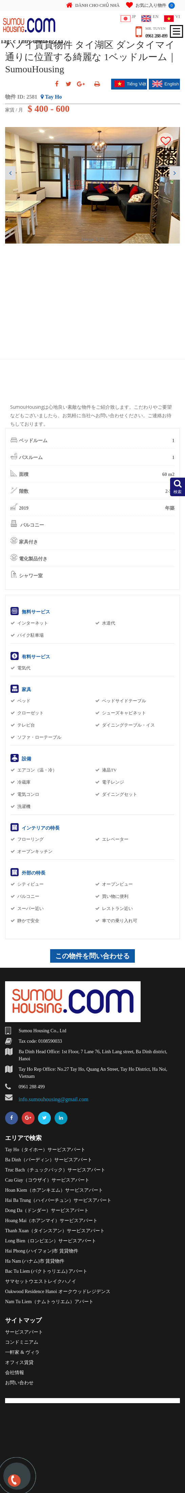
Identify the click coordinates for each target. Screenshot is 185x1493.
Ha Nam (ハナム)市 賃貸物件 (34, 1261)
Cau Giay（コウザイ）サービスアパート (47, 1180)
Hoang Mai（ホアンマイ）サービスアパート (51, 1220)
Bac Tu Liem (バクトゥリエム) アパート (46, 1271)
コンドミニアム (21, 1342)
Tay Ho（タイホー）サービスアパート (45, 1149)
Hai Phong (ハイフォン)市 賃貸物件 (41, 1251)
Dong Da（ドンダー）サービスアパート (47, 1210)
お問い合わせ (19, 1382)
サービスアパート (24, 1332)
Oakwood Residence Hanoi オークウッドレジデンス (57, 1291)
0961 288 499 (156, 36)
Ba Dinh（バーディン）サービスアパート (48, 1159)
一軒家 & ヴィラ (22, 1352)
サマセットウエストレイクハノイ (40, 1281)
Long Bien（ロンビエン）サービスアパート (51, 1240)
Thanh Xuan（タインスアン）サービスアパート (55, 1230)
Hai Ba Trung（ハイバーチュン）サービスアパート (58, 1200)
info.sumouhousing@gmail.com (53, 1099)
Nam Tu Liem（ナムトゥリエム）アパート (49, 1301)
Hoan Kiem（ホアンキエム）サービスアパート (54, 1190)
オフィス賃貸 (19, 1362)
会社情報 (14, 1372)
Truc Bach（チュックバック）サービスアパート (55, 1169)
